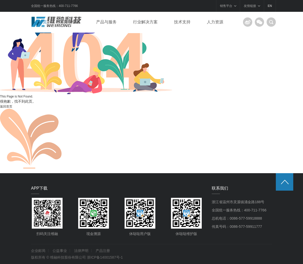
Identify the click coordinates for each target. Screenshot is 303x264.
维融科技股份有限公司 (68, 257)
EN (270, 6)
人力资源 (215, 22)
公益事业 (60, 251)
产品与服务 (106, 22)
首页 (43, 22)
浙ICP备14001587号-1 (105, 257)
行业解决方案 (145, 22)
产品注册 (103, 251)
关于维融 (71, 22)
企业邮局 (38, 251)
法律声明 (81, 251)
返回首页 (6, 106)
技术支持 (182, 22)
